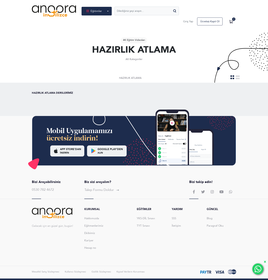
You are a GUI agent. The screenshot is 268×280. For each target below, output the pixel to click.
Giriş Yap (188, 21)
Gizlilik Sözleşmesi (101, 271)
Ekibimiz (89, 233)
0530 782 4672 (43, 189)
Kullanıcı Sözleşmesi (75, 271)
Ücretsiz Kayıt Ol (209, 21)
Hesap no (90, 248)
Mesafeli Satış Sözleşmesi (45, 271)
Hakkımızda (91, 218)
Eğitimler (95, 11)
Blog (209, 218)
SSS (174, 218)
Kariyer (89, 240)
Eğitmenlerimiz (93, 226)
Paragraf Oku (215, 226)
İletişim (176, 226)
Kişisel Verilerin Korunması (131, 271)
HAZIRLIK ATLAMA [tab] (130, 78)
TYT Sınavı (143, 226)
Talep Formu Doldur (101, 190)
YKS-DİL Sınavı (146, 218)
